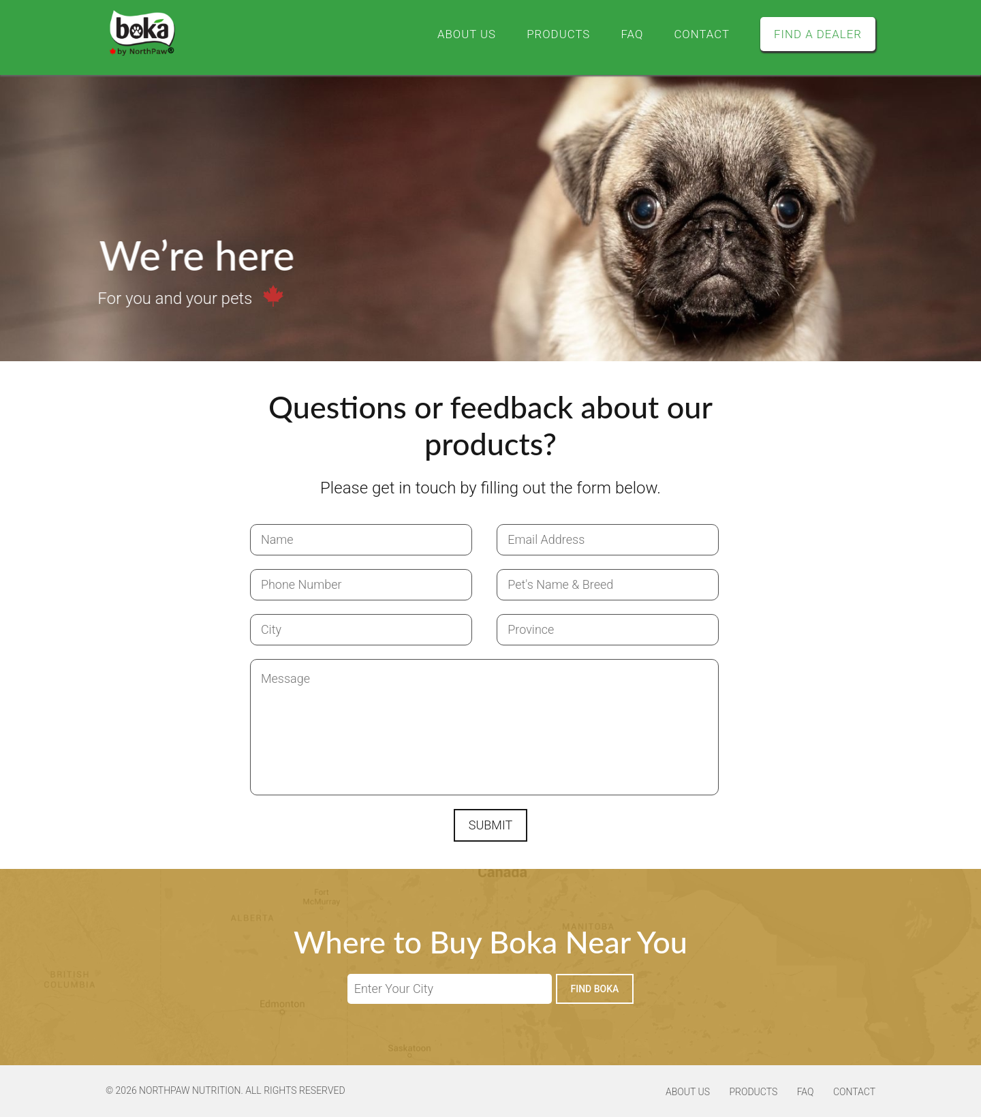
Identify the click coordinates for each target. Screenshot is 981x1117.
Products (545, 34)
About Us (449, 34)
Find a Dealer (815, 34)
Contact (694, 34)
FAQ (622, 34)
